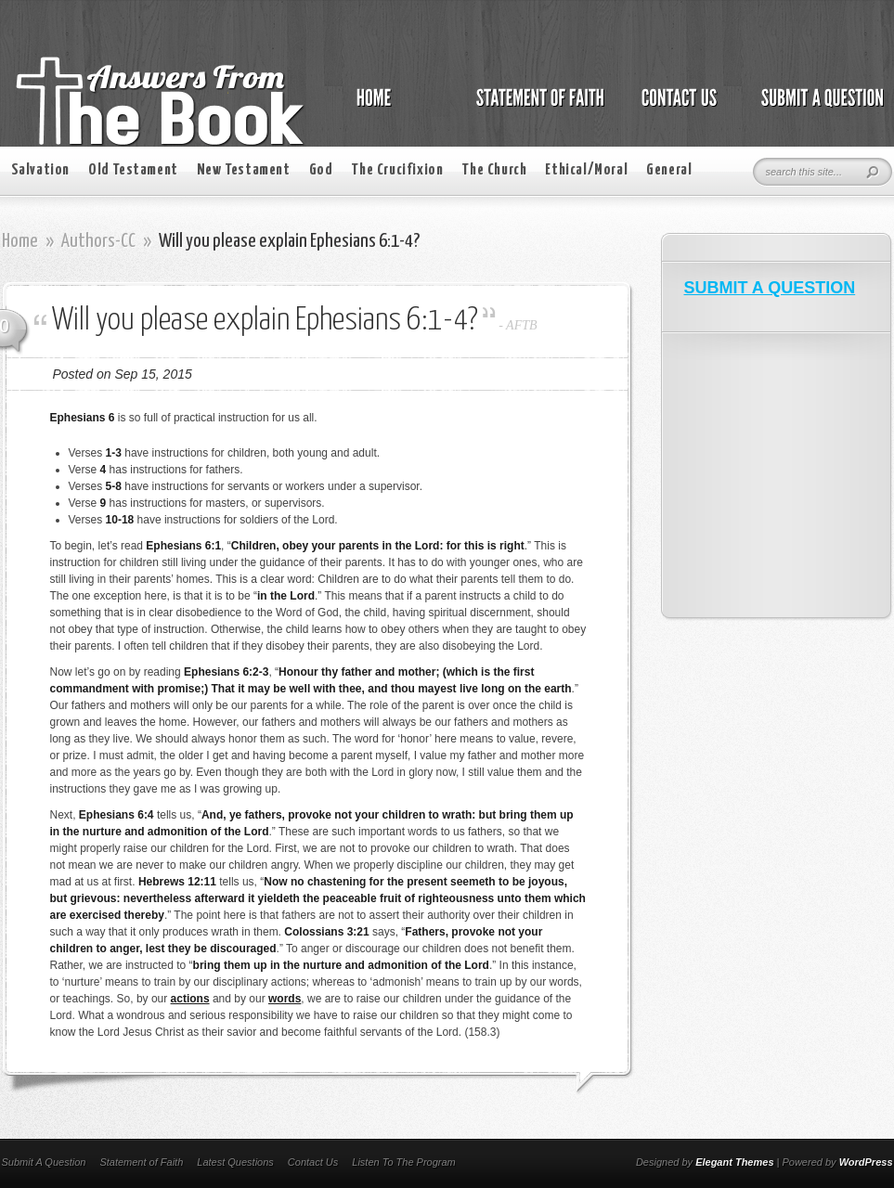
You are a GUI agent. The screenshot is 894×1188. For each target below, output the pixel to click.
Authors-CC (98, 241)
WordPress (866, 1162)
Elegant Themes (734, 1162)
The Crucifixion (397, 170)
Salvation (40, 170)
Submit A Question (44, 1162)
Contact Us (313, 1162)
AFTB (521, 325)
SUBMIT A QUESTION (770, 287)
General (669, 170)
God (321, 170)
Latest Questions (235, 1162)
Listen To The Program (403, 1162)
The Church (493, 170)
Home (20, 241)
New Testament (244, 170)
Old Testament (133, 170)
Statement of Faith (141, 1162)
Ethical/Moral (586, 170)
